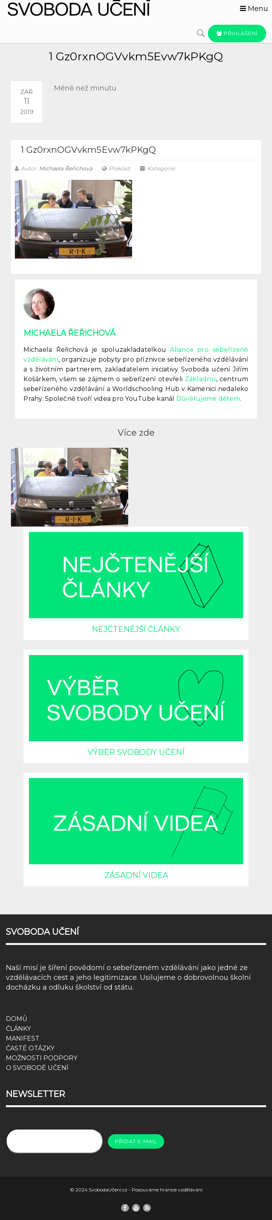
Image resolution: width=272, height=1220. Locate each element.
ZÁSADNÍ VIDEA (136, 875)
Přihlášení (237, 33)
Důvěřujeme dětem (208, 398)
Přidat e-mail (136, 1141)
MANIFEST (22, 1038)
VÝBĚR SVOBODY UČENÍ (136, 752)
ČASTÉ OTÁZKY (30, 1048)
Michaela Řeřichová (65, 168)
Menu (254, 8)
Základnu (200, 379)
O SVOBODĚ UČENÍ (37, 1068)
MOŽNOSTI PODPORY (41, 1058)
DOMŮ (16, 1019)
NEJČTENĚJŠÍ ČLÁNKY (136, 629)
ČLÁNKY (18, 1028)
